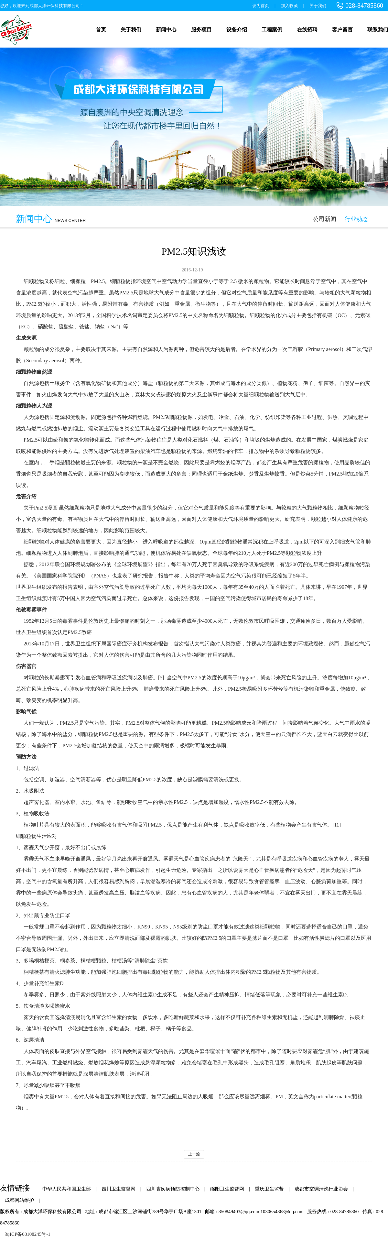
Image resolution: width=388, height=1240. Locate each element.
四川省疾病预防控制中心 (172, 1188)
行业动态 (356, 219)
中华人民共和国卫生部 (66, 1188)
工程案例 (272, 29)
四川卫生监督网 (118, 1188)
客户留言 (342, 29)
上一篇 (194, 1154)
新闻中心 (166, 29)
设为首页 (260, 5)
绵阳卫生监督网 (227, 1188)
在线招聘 (307, 29)
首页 (101, 29)
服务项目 (201, 29)
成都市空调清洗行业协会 (321, 1188)
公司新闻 (324, 219)
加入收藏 (289, 5)
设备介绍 (236, 29)
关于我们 (317, 5)
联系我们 (377, 29)
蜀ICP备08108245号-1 (27, 1234)
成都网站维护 (19, 1200)
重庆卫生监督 (269, 1188)
